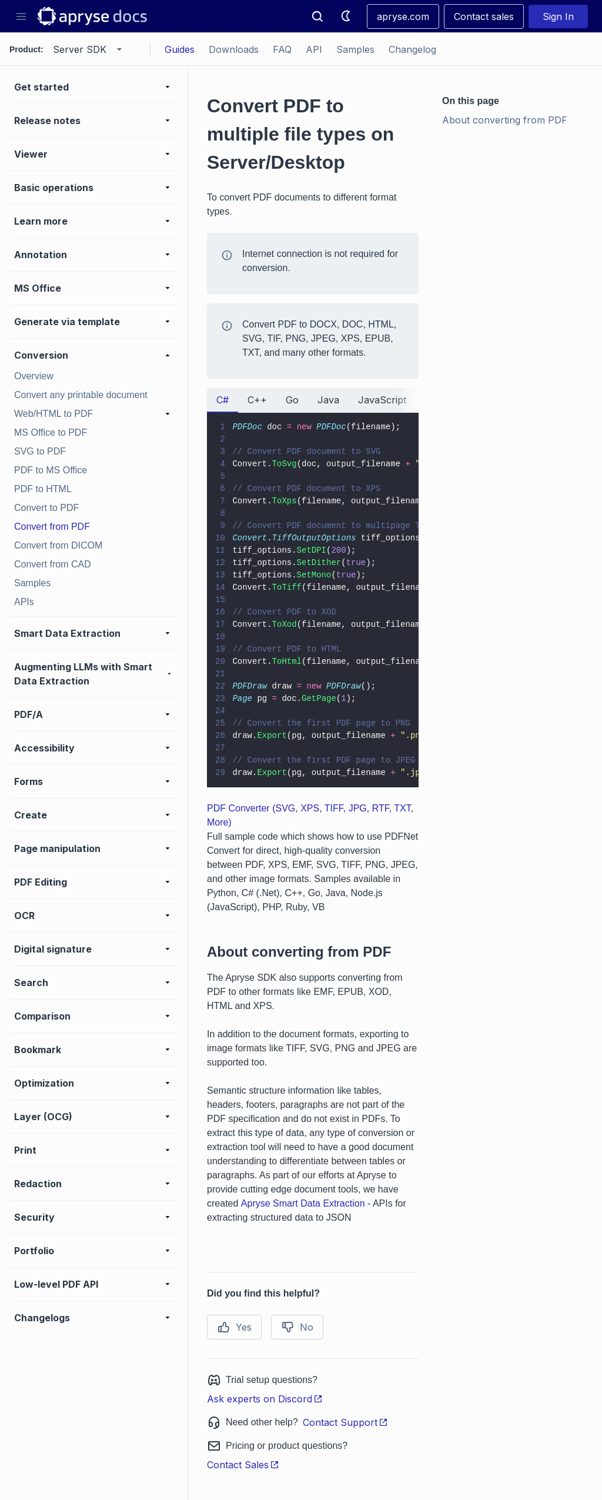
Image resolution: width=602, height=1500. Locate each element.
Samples (355, 49)
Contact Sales (243, 1465)
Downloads (234, 49)
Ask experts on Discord (265, 1399)
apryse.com (403, 16)
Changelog (412, 49)
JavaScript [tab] (382, 400)
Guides (180, 49)
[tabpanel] (313, 600)
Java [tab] (328, 400)
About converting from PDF (504, 120)
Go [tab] (292, 400)
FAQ (282, 49)
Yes (234, 1327)
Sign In (558, 16)
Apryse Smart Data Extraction (303, 1203)
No (297, 1327)
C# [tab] (222, 400)
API (314, 49)
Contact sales (484, 16)
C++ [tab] (257, 400)
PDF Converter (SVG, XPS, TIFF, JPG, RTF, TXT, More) (310, 815)
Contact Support (345, 1422)
